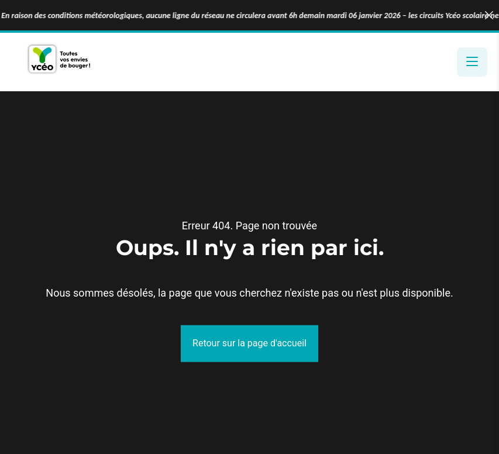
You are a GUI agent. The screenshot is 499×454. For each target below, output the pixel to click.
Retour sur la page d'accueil (249, 343)
